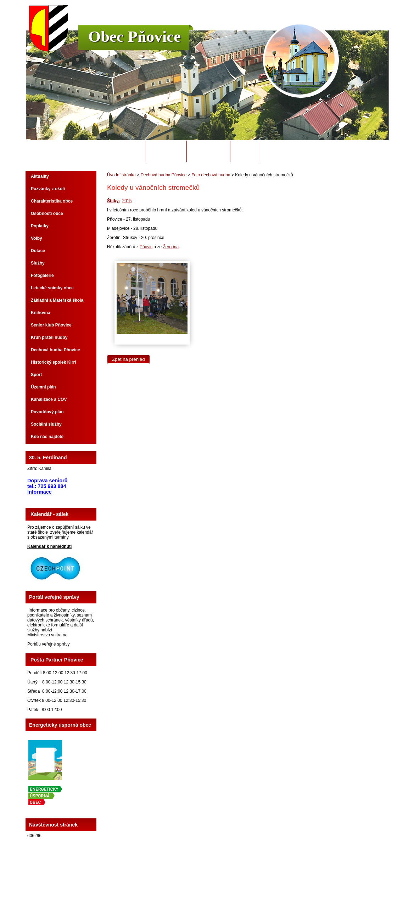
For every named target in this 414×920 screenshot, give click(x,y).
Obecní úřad (166, 151)
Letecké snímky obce (52, 287)
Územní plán (43, 387)
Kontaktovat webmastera (219, 894)
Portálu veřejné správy (48, 644)
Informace (39, 492)
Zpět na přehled (128, 359)
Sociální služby (46, 424)
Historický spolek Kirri (53, 362)
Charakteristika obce (52, 201)
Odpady (244, 151)
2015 (127, 200)
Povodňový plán (47, 411)
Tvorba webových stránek (235, 899)
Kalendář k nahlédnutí (49, 546)
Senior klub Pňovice (51, 325)
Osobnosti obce (47, 213)
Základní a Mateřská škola (57, 300)
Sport (36, 374)
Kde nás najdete (47, 436)
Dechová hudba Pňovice (163, 174)
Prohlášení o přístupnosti (297, 894)
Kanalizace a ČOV (49, 399)
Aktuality (40, 176)
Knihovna (40, 312)
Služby (38, 263)
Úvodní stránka (121, 151)
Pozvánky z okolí (48, 188)
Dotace (38, 250)
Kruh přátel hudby (49, 337)
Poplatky (40, 225)
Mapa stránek (259, 894)
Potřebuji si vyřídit (288, 151)
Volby (36, 238)
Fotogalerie (42, 275)
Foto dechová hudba (210, 174)
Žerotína (171, 246)
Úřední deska (208, 151)
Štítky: (113, 200)
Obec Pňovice (134, 36)
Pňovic (146, 246)
